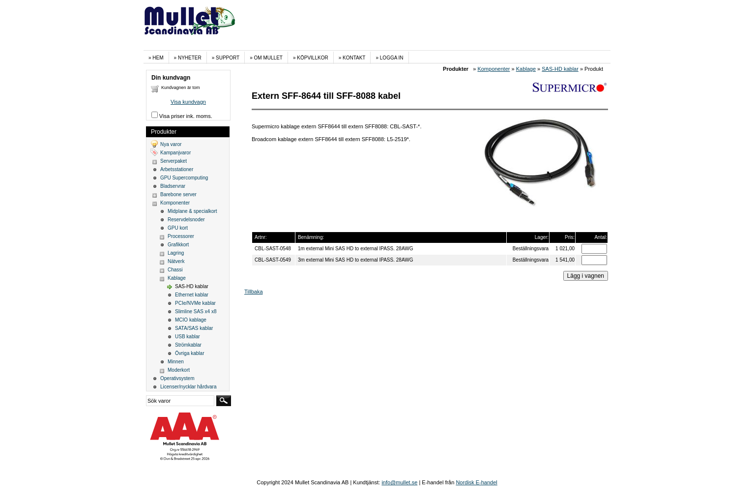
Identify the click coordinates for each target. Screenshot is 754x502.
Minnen (176, 361)
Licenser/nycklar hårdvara (188, 386)
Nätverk (176, 261)
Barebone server (178, 194)
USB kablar (187, 336)
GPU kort (178, 228)
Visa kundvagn (188, 102)
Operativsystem (177, 378)
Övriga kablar (189, 353)
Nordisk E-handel (476, 482)
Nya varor (170, 144)
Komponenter (493, 69)
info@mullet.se (399, 482)
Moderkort (179, 370)
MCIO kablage (190, 320)
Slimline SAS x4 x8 (195, 311)
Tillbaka (253, 292)
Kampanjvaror (175, 152)
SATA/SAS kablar (194, 328)
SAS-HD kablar (560, 69)
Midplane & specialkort (192, 211)
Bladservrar (172, 186)
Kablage (526, 69)
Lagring (176, 253)
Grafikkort (178, 244)
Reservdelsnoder (186, 219)
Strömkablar (188, 345)
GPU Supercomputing (184, 177)
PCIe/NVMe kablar (195, 303)
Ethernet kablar (191, 294)
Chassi (175, 269)
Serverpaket (173, 161)
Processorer (181, 236)
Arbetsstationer (176, 169)
